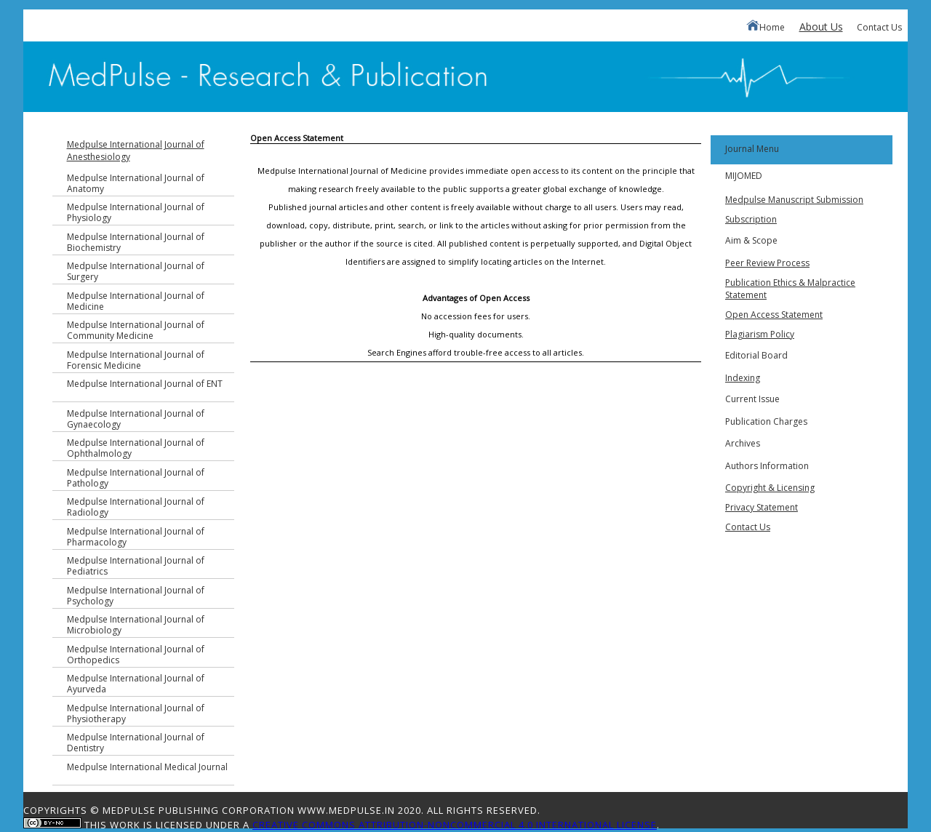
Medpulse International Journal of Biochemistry (135, 242)
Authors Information (767, 466)
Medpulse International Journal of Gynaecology (135, 419)
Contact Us (879, 27)
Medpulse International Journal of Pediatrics (135, 565)
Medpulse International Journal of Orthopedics (135, 654)
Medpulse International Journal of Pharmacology (135, 536)
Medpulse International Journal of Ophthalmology (135, 448)
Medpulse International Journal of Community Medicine (135, 330)
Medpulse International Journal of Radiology (135, 507)
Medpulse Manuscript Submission (794, 199)
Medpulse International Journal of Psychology (135, 595)
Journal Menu (752, 149)
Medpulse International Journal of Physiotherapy (135, 713)
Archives (742, 443)
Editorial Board (756, 355)
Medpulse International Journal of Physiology (135, 212)
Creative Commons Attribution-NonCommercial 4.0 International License (454, 824)
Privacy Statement (761, 507)
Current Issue (752, 399)
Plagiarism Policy (759, 334)
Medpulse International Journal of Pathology (135, 477)
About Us (821, 26)
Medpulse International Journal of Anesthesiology (135, 150)
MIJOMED (743, 175)
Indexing (742, 378)
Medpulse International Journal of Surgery (135, 271)
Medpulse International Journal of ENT (145, 383)
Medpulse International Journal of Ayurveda (135, 683)
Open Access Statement (774, 314)
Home (765, 26)
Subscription (751, 219)
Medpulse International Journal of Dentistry (135, 742)
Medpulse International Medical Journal (147, 767)
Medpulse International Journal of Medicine (135, 301)
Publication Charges (766, 421)
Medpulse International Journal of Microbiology (135, 624)
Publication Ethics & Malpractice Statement (790, 288)
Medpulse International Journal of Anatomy (135, 183)
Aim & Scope (751, 240)
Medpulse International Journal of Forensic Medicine (135, 360)
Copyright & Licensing (770, 487)
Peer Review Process (767, 263)
